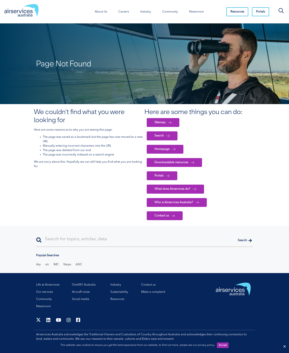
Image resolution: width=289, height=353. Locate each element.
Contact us (148, 284)
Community (44, 299)
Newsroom (43, 306)
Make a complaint (153, 292)
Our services (44, 292)
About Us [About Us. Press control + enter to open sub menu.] (101, 11)
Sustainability (119, 292)
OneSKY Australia (84, 284)
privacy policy (206, 345)
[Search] (144, 239)
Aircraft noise (81, 292)
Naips (67, 264)
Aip (38, 264)
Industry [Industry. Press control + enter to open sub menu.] (145, 11)
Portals (260, 11)
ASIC (79, 264)
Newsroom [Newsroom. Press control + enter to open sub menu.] (196, 11)
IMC (56, 264)
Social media (80, 299)
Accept (223, 345)
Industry (115, 284)
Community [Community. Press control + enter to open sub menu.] (170, 11)
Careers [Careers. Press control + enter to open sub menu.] (123, 11)
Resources (237, 11)
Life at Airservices (48, 284)
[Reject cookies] (284, 346)
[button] (245, 241)
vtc (47, 264)
